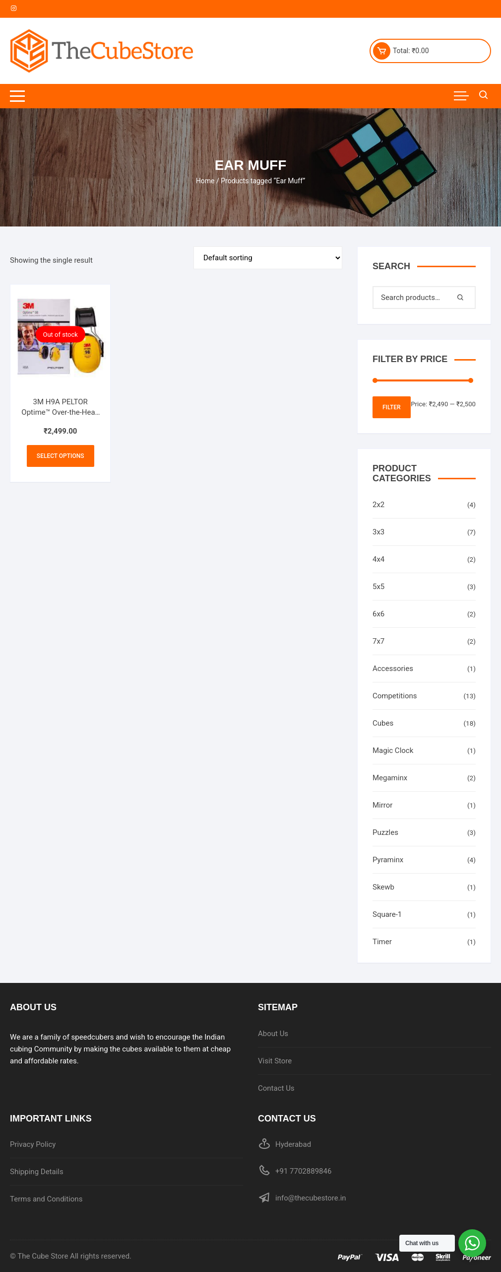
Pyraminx (388, 859)
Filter (391, 407)
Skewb (383, 887)
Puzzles (385, 832)
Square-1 (387, 914)
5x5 (378, 586)
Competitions (395, 695)
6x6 (378, 613)
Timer (382, 941)
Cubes (383, 723)
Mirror (382, 805)
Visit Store (275, 1060)
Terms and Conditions (46, 1199)
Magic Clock (393, 750)
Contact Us (276, 1088)
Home (205, 181)
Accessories (393, 668)
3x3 (378, 531)
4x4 (378, 559)
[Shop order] (267, 257)
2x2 (378, 504)
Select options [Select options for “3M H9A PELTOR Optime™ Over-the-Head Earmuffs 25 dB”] (60, 455)
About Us (273, 1033)
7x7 (378, 641)
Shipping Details (36, 1171)
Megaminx (390, 777)
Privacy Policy (33, 1144)
